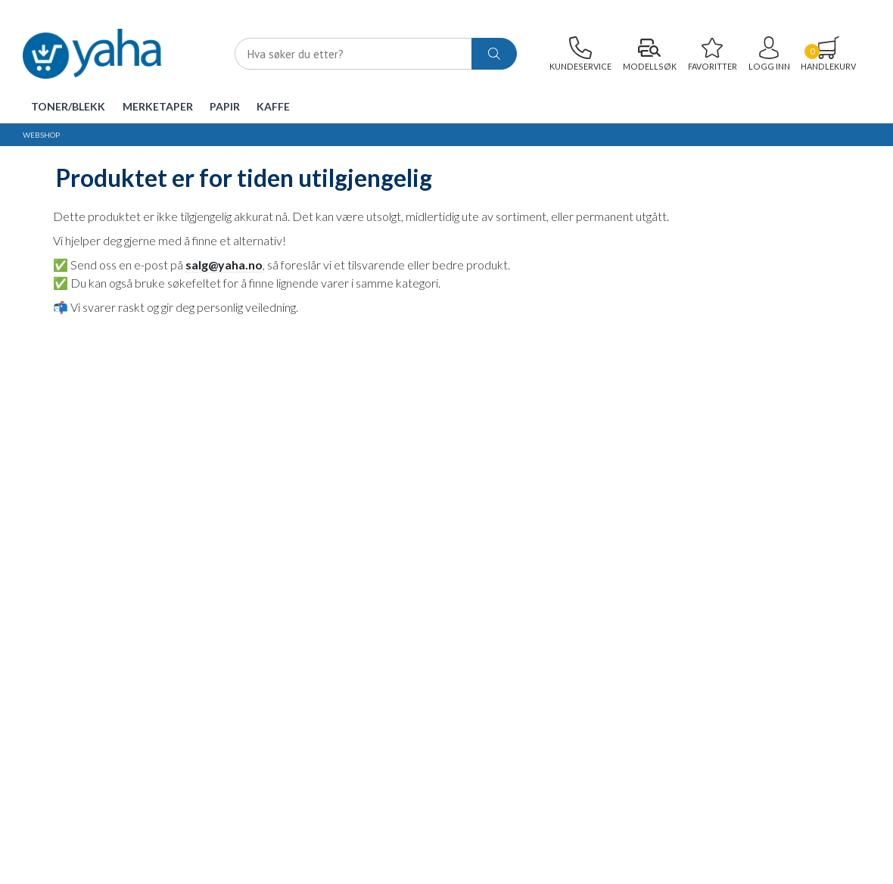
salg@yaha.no (224, 264)
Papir (225, 106)
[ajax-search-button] (494, 54)
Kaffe (273, 106)
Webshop (41, 134)
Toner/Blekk (68, 106)
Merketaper (158, 106)
